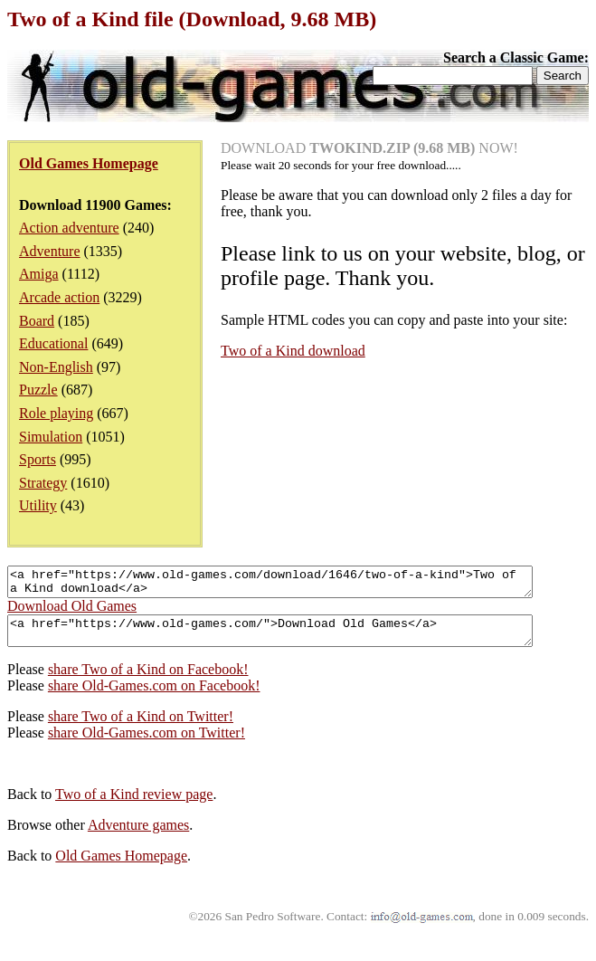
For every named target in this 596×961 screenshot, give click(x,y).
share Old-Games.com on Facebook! (154, 696)
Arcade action (59, 297)
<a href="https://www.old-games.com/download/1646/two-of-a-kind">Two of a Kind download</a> (301, 585)
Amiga (39, 273)
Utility (38, 505)
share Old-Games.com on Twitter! (146, 743)
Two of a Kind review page (134, 805)
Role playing (56, 413)
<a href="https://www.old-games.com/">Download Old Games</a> (301, 639)
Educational (53, 343)
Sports (37, 459)
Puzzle (38, 389)
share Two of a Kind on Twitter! (140, 727)
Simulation (50, 436)
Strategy (43, 482)
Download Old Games (72, 611)
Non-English (56, 367)
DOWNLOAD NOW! (369, 148)
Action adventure (69, 227)
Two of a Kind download (293, 350)
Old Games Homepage (121, 866)
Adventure (49, 251)
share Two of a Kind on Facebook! (148, 680)
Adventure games (138, 835)
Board (36, 320)
